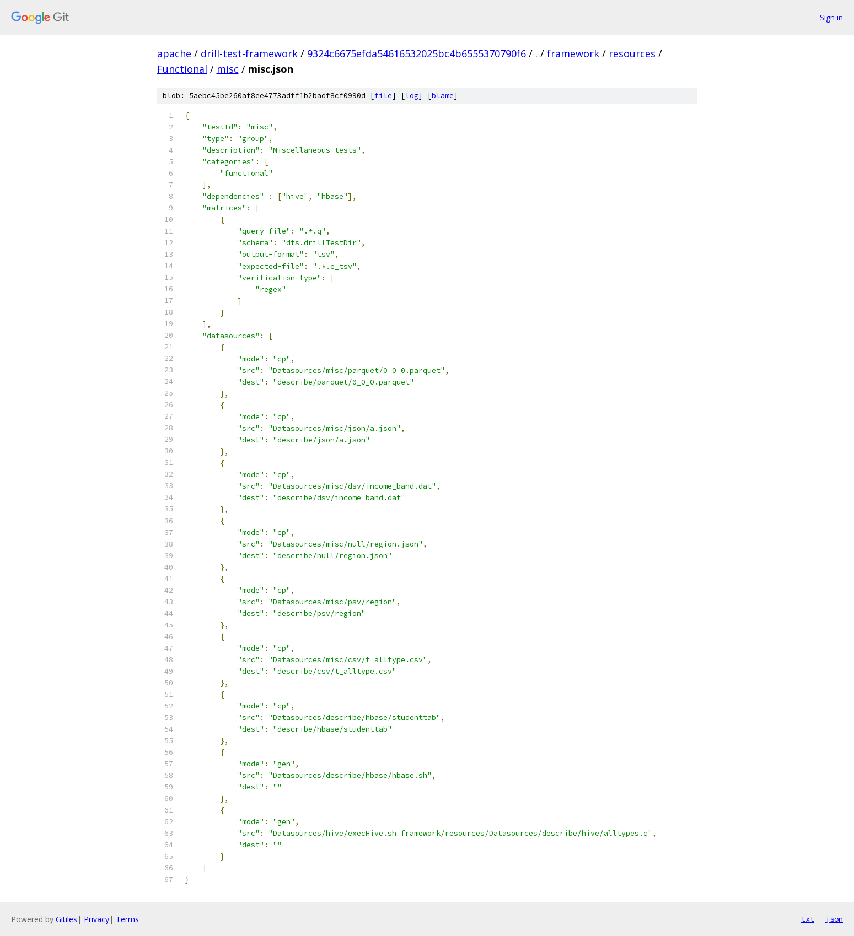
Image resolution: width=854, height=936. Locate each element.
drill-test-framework (249, 53)
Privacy (96, 919)
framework (573, 53)
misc (228, 68)
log (411, 95)
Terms (127, 919)
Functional (182, 68)
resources (632, 53)
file (383, 95)
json (834, 919)
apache (174, 53)
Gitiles (66, 919)
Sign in (831, 17)
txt (807, 919)
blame (443, 95)
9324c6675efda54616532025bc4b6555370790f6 (416, 53)
